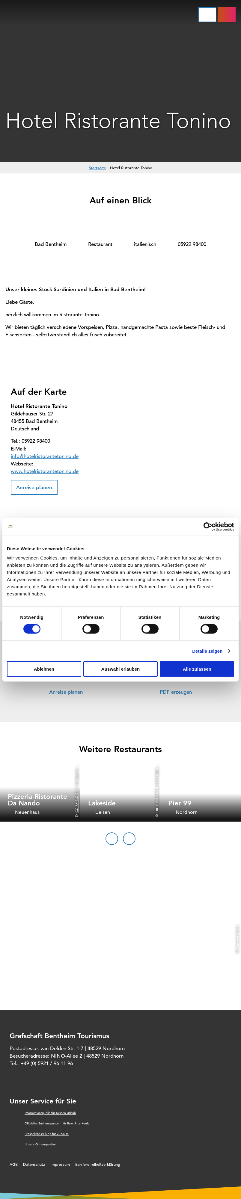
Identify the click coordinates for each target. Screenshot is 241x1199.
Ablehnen (44, 669)
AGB (14, 1164)
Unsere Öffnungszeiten (41, 1144)
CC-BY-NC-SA (76, 801)
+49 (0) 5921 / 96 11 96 (46, 1063)
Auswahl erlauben (120, 669)
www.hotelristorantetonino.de (45, 471)
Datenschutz (34, 1164)
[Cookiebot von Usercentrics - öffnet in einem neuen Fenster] (208, 526)
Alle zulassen (197, 669)
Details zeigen (207, 650)
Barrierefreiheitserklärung (97, 1164)
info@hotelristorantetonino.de (45, 456)
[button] (34, 487)
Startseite (97, 167)
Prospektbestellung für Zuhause (47, 1134)
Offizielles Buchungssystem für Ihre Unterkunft (57, 1123)
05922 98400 (192, 244)
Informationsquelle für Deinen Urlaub (50, 1113)
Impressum (60, 1164)
